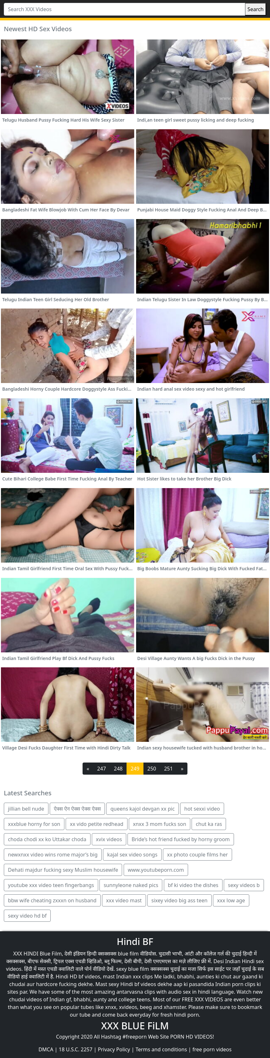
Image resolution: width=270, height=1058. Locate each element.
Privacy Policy (114, 1049)
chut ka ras (209, 823)
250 (151, 768)
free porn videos (212, 1049)
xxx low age (231, 900)
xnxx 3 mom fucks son (159, 823)
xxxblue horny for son (34, 823)
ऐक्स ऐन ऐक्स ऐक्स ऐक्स (77, 808)
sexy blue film (132, 968)
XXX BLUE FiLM (135, 1025)
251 (168, 768)
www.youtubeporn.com (156, 869)
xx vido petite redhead (96, 823)
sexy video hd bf (27, 915)
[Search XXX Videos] (124, 9)
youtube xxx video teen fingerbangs (51, 885)
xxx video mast (124, 900)
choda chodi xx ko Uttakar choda (47, 839)
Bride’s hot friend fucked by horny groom (181, 839)
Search (255, 9)
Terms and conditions (161, 1049)
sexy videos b (244, 885)
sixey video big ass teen (179, 900)
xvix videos (109, 839)
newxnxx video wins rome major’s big (53, 854)
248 (118, 768)
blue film (128, 953)
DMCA (46, 1049)
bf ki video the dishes (193, 885)
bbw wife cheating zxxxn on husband (52, 900)
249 (135, 768)
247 (101, 768)
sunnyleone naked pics (131, 885)
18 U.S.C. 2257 (75, 1049)
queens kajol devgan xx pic (142, 808)
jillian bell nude (26, 808)
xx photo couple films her (197, 854)
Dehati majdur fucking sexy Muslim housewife (63, 869)
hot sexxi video (202, 808)
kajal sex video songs (132, 854)
